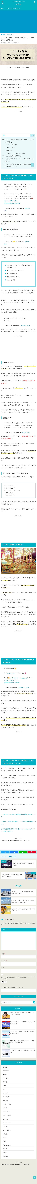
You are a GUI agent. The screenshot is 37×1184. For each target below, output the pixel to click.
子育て (5, 1137)
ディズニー (6, 1119)
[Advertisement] (18, 21)
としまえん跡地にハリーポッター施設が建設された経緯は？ (19, 160)
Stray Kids (6, 1078)
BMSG (5, 1074)
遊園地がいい (9, 150)
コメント (6, 929)
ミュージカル (7, 1130)
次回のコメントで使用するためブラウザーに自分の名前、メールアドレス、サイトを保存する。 (18, 978)
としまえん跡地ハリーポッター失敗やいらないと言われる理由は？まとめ (19, 165)
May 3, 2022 (25, 432)
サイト (3, 968)
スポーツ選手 (7, 1115)
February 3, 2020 (25, 325)
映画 (4, 1141)
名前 (3, 954)
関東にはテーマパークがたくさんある (15, 153)
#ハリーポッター (14, 678)
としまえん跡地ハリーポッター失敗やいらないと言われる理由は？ (19, 141)
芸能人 (5, 1152)
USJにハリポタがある (11, 144)
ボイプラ (5, 1126)
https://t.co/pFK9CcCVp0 (11, 201)
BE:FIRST (6, 1071)
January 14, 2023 (24, 687)
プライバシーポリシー (13, 8)
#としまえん (23, 678)
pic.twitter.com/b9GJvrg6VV (12, 682)
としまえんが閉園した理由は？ (13, 156)
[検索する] (34, 1002)
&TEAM (5, 1067)
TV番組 (5, 1085)
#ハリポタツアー (11, 673)
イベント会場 (7, 1104)
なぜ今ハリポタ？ (10, 147)
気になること (7, 1145)
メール (4, 961)
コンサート (6, 1108)
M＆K (18, 4)
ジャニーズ (6, 1111)
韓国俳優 (5, 1156)
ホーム (3, 8)
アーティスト (7, 1097)
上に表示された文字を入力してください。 (13, 987)
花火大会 (5, 1148)
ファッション (7, 1123)
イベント (5, 1100)
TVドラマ (6, 1082)
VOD (4, 1089)
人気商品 (5, 1134)
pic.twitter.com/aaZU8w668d (12, 203)
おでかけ (10, 34)
